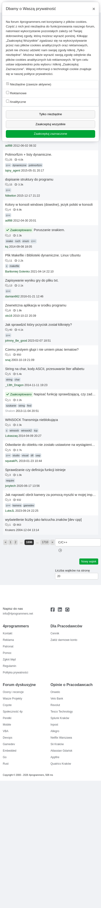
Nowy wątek (88, 561)
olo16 (8, 315)
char (17, 379)
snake (9, 241)
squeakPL (11, 461)
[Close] (93, 9)
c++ (8, 165)
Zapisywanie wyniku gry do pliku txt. (32, 280)
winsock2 (26, 430)
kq (6, 246)
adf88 (8, 145)
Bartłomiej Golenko (17, 271)
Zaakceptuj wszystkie (50, 124)
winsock (14, 430)
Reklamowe (16, 93)
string (9, 379)
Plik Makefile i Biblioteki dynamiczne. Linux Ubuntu (42, 255)
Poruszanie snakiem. (49, 230)
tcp (36, 430)
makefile (14, 266)
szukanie (11, 405)
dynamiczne (19, 165)
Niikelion (10, 195)
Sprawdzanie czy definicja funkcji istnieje (35, 470)
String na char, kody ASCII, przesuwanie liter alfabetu (44, 369)
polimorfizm (35, 165)
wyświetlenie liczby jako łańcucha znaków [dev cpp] (43, 519)
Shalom (10, 411)
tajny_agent (12, 170)
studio (16, 455)
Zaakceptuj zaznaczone (50, 133)
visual (25, 455)
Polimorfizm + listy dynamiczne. (28, 154)
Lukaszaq (11, 435)
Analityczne (16, 102)
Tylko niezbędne (50, 114)
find (29, 405)
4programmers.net (33, 22)
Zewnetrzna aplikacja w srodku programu (35, 305)
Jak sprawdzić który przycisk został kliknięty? (38, 324)
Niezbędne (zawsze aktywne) (28, 84)
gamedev (29, 505)
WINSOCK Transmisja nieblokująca (31, 420)
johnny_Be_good (16, 340)
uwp (38, 455)
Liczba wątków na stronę (72, 570)
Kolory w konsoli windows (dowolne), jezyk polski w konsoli (49, 204)
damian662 (12, 296)
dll (32, 455)
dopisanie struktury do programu (29, 179)
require (10, 480)
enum (26, 241)
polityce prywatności (38, 74)
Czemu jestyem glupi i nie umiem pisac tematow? (42, 349)
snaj (7, 360)
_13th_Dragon (14, 385)
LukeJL (9, 510)
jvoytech (10, 486)
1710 (45, 542)
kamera (17, 505)
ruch (17, 241)
